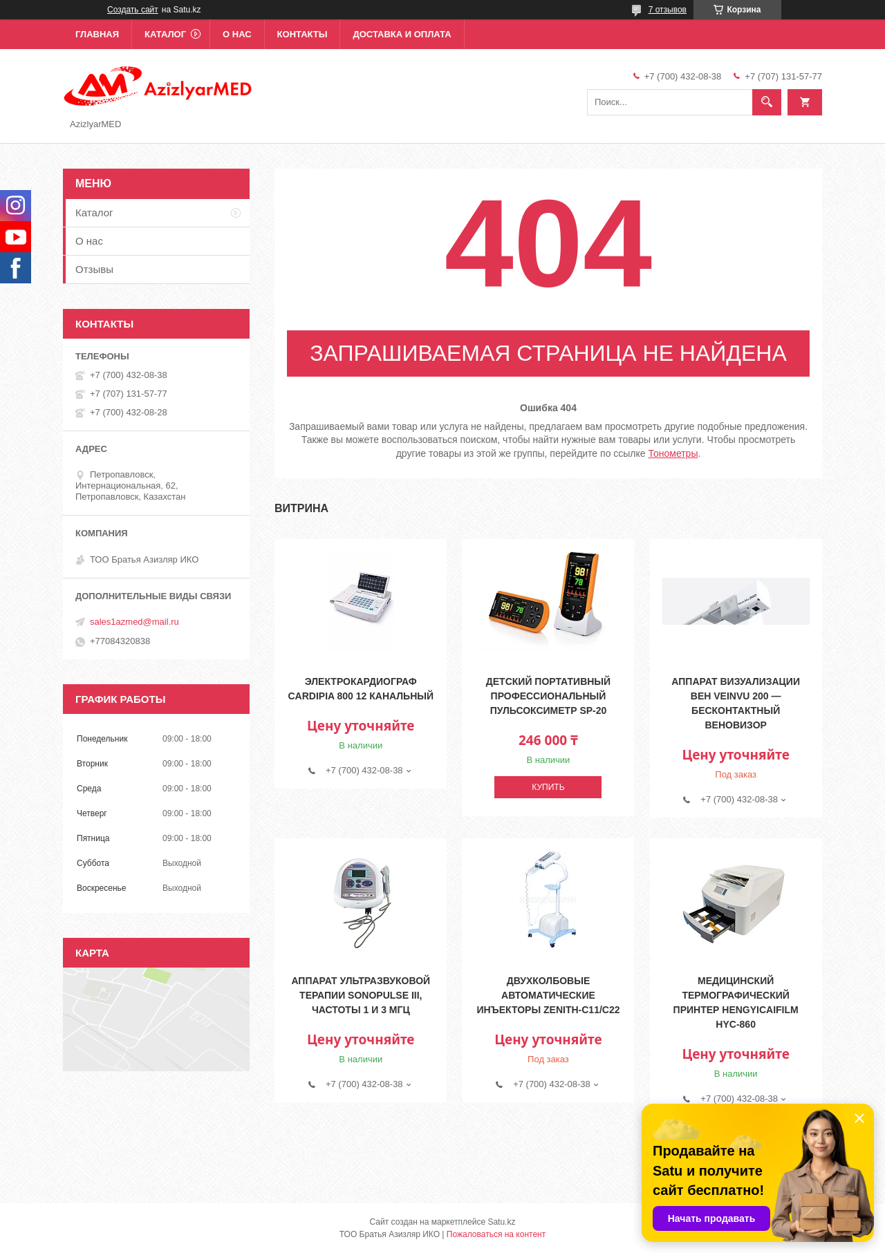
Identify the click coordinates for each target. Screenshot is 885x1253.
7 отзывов (668, 10)
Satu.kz (501, 1222)
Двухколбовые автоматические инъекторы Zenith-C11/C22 (548, 995)
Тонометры (673, 453)
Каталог (165, 34)
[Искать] (766, 102)
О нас (237, 34)
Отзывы (94, 269)
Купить (548, 787)
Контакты (302, 34)
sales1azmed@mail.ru (134, 621)
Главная (97, 34)
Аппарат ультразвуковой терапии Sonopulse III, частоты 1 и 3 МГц (360, 995)
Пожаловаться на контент (496, 1234)
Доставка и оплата (402, 34)
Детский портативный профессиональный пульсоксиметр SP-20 (548, 696)
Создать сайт (132, 10)
